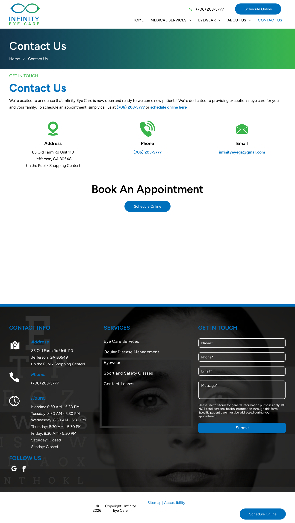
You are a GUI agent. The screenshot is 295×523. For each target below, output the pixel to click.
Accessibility (174, 502)
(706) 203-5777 (210, 9)
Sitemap (154, 502)
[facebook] (24, 469)
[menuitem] (138, 20)
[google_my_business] (13, 469)
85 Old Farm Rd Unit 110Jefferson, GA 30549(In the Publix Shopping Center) (58, 357)
